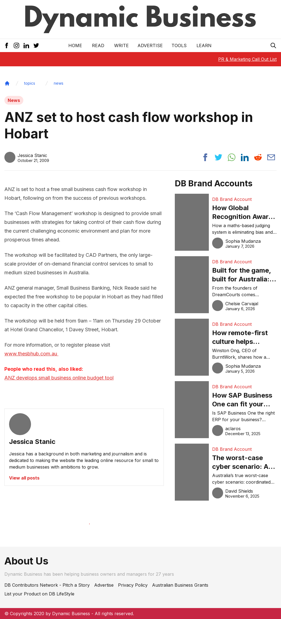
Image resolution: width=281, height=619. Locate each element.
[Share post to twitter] (218, 157)
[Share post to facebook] (205, 157)
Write (121, 45)
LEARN (204, 45)
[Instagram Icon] (16, 45)
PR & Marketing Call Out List (247, 59)
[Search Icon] (273, 45)
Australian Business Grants (180, 585)
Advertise (150, 45)
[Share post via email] (271, 157)
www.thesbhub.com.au (31, 353)
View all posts (24, 478)
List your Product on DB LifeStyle (39, 594)
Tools (179, 45)
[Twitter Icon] (36, 45)
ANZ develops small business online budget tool (59, 378)
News (14, 100)
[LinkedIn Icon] (26, 45)
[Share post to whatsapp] (231, 157)
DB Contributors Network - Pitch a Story (47, 585)
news (58, 83)
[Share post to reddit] (257, 157)
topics (29, 83)
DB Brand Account (232, 199)
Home (75, 45)
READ (98, 45)
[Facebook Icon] (6, 45)
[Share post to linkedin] (244, 157)
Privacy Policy (133, 585)
